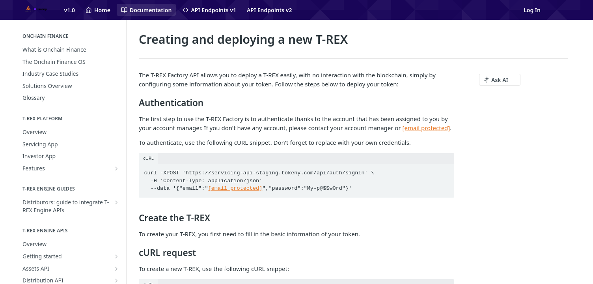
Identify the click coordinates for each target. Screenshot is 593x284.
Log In (532, 10)
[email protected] (235, 188)
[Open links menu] (566, 10)
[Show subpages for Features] (116, 168)
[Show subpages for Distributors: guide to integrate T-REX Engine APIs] (116, 202)
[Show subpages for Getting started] (116, 256)
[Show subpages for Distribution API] (116, 280)
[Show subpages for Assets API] (116, 268)
